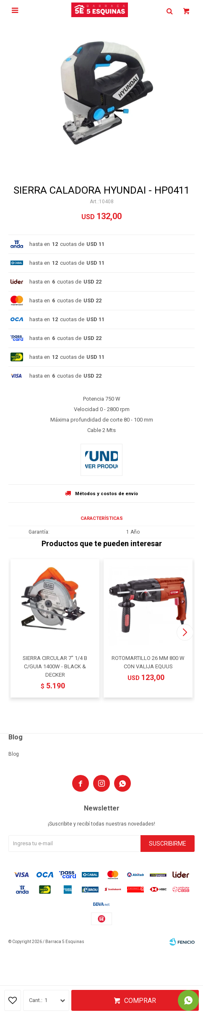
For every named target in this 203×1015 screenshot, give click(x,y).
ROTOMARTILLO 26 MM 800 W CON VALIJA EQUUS (148, 662)
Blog (13, 754)
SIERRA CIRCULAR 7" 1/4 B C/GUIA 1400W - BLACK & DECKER (55, 666)
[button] (184, 632)
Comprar (140, 1001)
